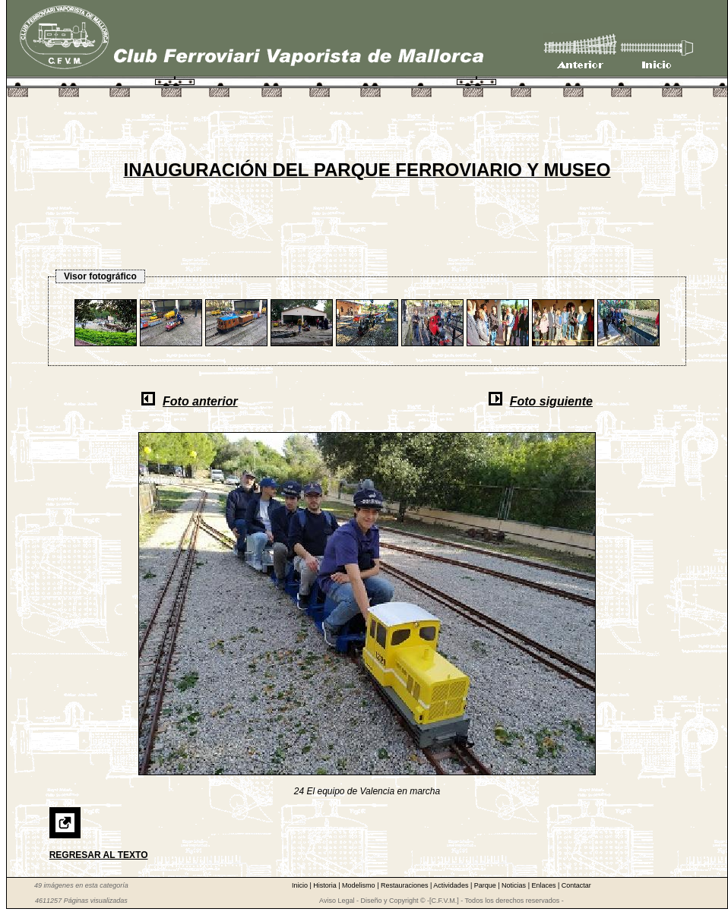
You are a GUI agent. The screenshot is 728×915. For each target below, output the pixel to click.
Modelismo (359, 885)
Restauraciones (405, 885)
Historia (325, 885)
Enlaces (544, 885)
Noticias (515, 885)
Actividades (451, 885)
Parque (486, 885)
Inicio (301, 885)
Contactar (576, 885)
